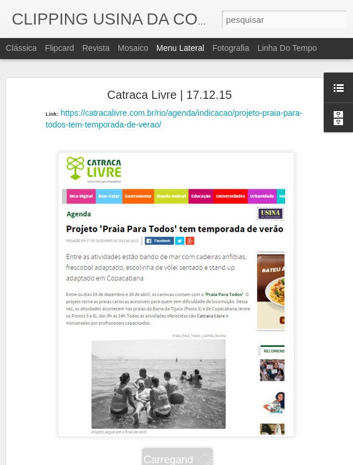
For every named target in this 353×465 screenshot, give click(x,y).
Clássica (21, 48)
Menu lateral (180, 48)
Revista (95, 48)
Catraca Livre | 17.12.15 (169, 94)
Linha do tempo (287, 48)
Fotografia (231, 48)
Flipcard (59, 48)
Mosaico (133, 48)
